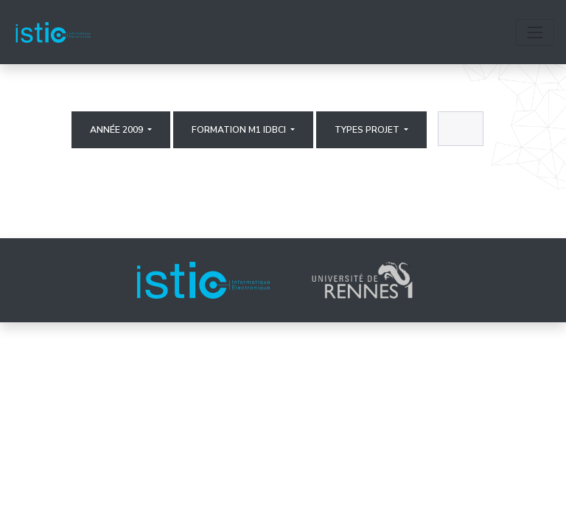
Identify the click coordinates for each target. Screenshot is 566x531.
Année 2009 (117, 130)
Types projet (368, 130)
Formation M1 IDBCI (240, 130)
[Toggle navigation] (535, 32)
